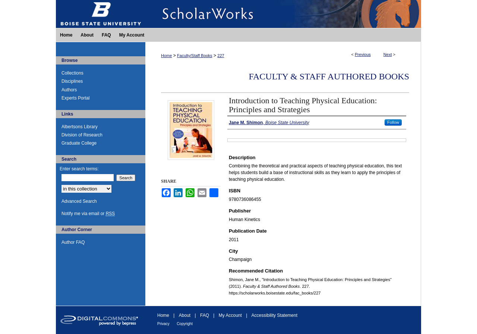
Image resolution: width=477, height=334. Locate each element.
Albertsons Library (79, 126)
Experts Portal (75, 98)
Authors (69, 89)
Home (166, 55)
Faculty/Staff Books (194, 55)
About (184, 315)
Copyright (185, 324)
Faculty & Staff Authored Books (329, 76)
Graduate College (79, 143)
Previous (363, 54)
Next (387, 54)
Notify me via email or (88, 213)
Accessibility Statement (274, 315)
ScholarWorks (283, 14)
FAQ (204, 315)
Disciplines (72, 81)
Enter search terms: (79, 168)
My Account (230, 315)
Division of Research (81, 135)
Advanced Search (79, 201)
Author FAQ (73, 242)
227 (220, 55)
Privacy (163, 324)
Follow (393, 122)
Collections (72, 73)
